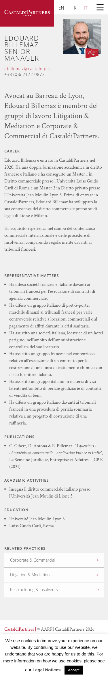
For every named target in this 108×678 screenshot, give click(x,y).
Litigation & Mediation (30, 575)
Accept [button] (73, 670)
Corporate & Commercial (32, 560)
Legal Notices (47, 669)
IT (85, 8)
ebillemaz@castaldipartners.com (38, 68)
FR (74, 8)
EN (61, 8)
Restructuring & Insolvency (34, 589)
